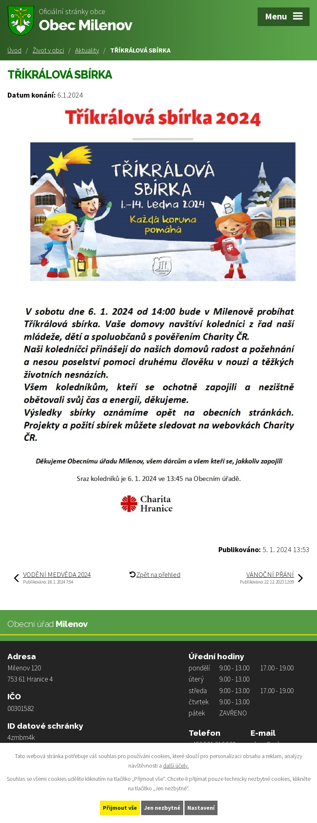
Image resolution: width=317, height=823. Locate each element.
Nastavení (201, 807)
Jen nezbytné (162, 807)
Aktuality (87, 50)
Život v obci (48, 50)
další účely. (176, 765)
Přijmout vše (120, 807)
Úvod (14, 50)
